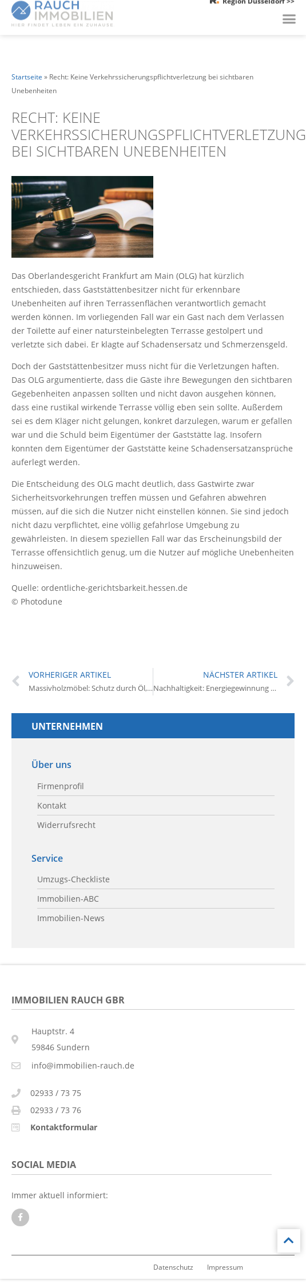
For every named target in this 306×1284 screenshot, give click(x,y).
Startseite (26, 76)
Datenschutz (173, 1266)
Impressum (225, 1266)
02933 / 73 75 (55, 1092)
